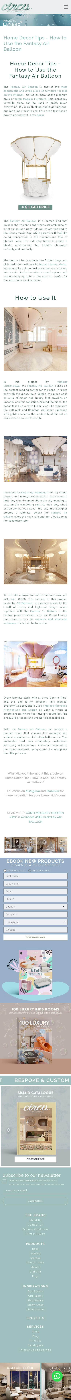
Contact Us (35, 1225)
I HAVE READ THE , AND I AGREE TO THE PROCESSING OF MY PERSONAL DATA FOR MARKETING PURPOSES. (37, 1183)
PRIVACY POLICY (31, 1181)
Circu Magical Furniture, (31, 99)
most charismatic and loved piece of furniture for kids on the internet (35, 90)
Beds (35, 1249)
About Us (35, 1220)
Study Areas (35, 1305)
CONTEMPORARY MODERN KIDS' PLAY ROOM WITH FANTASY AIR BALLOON (36, 817)
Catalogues (35, 1345)
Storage (35, 1258)
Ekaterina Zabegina (33, 492)
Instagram (33, 791)
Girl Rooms (35, 1296)
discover (35, 1159)
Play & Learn (35, 1262)
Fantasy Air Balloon (24, 86)
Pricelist (35, 1341)
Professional (16, 871)
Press (35, 1331)
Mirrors (35, 1267)
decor (40, 115)
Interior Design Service (35, 1350)
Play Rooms (35, 1300)
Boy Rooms (35, 1291)
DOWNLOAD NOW (35, 937)
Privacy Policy (35, 1234)
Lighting (35, 1271)
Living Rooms (36, 1309)
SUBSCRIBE (35, 1200)
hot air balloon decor (53, 264)
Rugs (35, 1276)
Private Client (41, 871)
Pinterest (52, 791)
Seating (35, 1253)
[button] (35, 1130)
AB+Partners (24, 603)
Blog (36, 1336)
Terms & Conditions (36, 1229)
